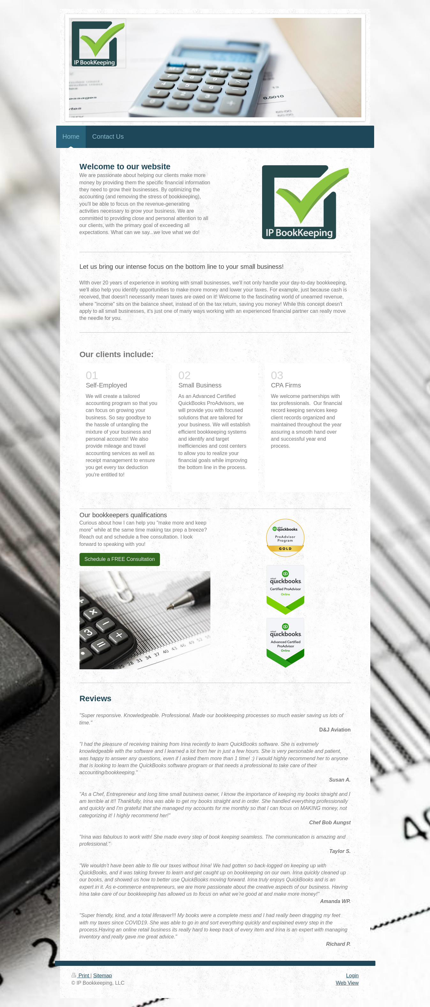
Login (352, 975)
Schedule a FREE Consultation (120, 559)
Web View (347, 983)
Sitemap (102, 975)
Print (81, 975)
